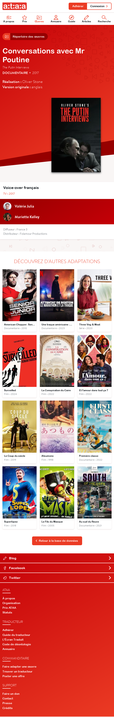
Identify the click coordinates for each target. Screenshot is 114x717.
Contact (7, 698)
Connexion (99, 6)
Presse (7, 703)
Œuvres (39, 19)
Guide (71, 19)
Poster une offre (13, 676)
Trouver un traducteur (17, 671)
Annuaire (56, 19)
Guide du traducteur (16, 635)
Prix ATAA (9, 608)
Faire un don (10, 694)
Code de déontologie (16, 644)
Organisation (11, 603)
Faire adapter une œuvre (19, 667)
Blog (57, 558)
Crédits (7, 708)
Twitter (57, 578)
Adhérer (77, 6)
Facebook (57, 568)
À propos (8, 598)
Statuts (7, 612)
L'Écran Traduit (12, 639)
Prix (24, 19)
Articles (86, 19)
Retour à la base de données (56, 541)
